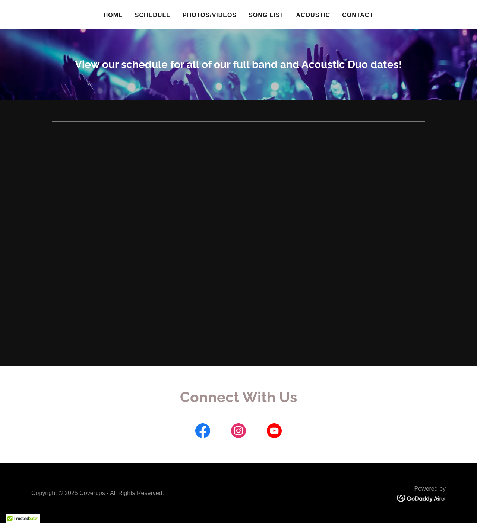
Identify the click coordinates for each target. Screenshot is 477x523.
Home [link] (113, 15)
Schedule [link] (153, 15)
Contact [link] (357, 15)
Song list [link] (266, 15)
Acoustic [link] (313, 15)
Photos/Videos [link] (210, 15)
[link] (203, 432)
